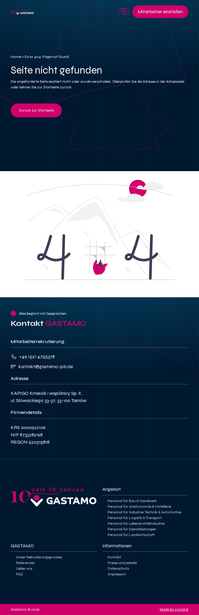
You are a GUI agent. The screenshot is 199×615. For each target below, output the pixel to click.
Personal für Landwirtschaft (131, 535)
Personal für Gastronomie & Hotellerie (139, 506)
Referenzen (25, 563)
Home (16, 56)
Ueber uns (24, 568)
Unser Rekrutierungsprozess (39, 557)
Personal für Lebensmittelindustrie (136, 523)
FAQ (19, 574)
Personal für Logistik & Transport (135, 518)
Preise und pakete (122, 563)
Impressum (117, 574)
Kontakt (114, 557)
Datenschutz (118, 568)
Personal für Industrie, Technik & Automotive (144, 512)
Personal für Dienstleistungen (132, 529)
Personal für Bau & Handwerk (132, 501)
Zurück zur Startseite (36, 110)
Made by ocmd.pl (174, 609)
